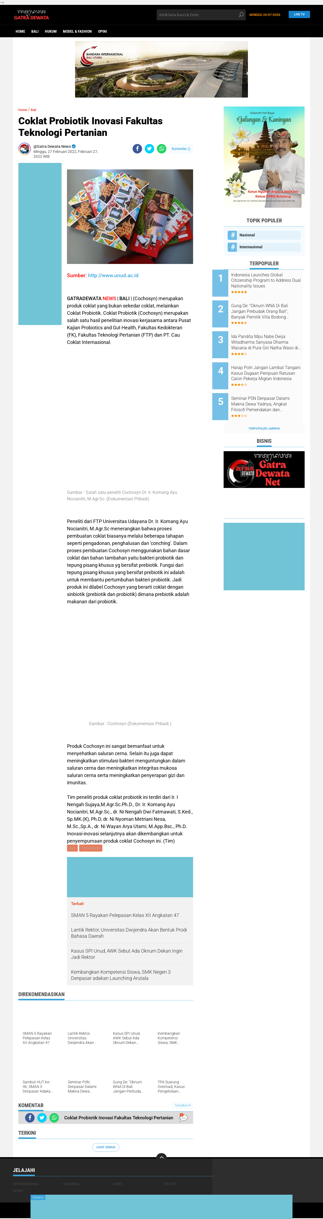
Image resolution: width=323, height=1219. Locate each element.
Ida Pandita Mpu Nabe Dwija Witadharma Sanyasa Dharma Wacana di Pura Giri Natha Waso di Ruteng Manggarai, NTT (271, 335)
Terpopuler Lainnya (264, 410)
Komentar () (181, 149)
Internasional (251, 247)
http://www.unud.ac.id (113, 275)
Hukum (51, 31)
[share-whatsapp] (161, 148)
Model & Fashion (77, 31)
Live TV (298, 14)
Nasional (247, 235)
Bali (35, 31)
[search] (201, 14)
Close (38, 1197)
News (118, 1185)
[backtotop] (161, 1159)
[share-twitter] (149, 148)
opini (102, 31)
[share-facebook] (137, 148)
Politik (169, 1185)
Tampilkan (182, 1106)
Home (20, 31)
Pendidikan (92, 848)
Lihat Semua (105, 1148)
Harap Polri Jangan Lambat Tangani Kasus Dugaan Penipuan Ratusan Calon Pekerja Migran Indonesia (269, 362)
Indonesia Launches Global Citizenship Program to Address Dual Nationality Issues (268, 280)
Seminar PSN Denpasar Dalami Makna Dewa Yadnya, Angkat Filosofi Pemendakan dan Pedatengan (270, 389)
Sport (18, 1192)
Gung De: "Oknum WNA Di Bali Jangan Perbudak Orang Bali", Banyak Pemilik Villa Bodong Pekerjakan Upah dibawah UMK (271, 308)
